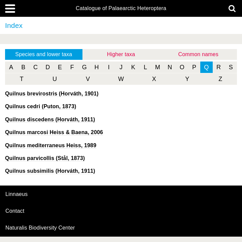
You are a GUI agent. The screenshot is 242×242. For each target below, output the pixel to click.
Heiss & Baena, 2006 (54, 132)
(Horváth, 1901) (52, 93)
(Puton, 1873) (40, 106)
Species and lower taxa (43, 54)
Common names (198, 54)
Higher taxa (121, 54)
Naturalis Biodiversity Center (40, 228)
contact (14, 211)
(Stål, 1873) (45, 158)
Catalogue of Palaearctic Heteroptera (121, 8)
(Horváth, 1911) (50, 119)
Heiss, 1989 (50, 145)
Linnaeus (16, 194)
